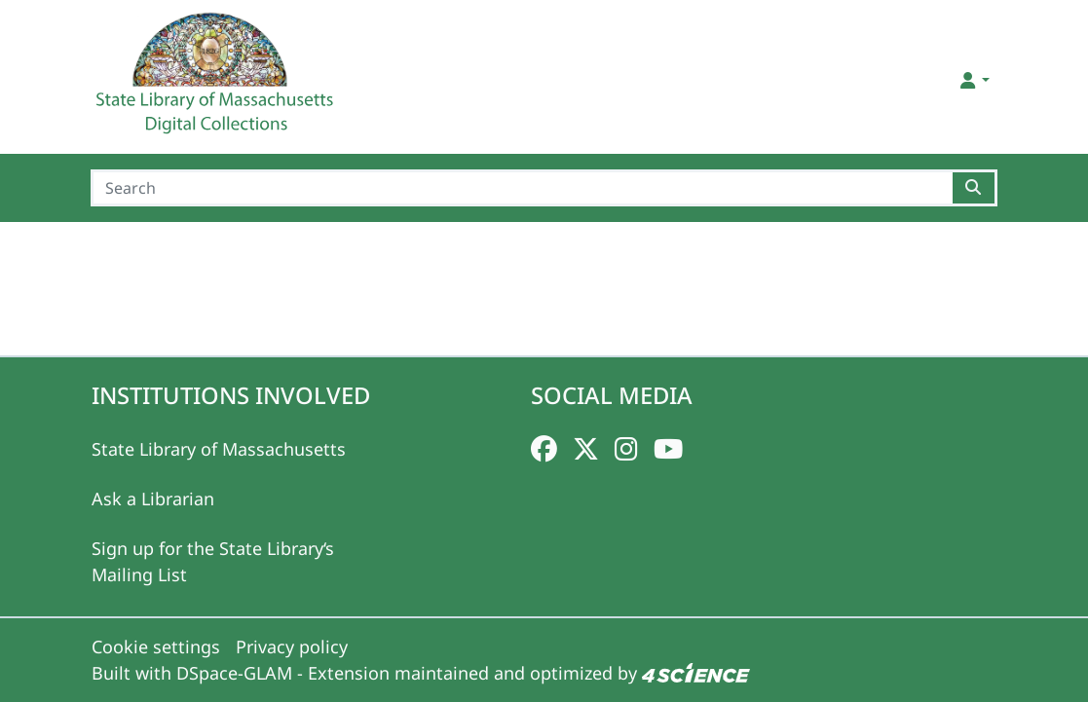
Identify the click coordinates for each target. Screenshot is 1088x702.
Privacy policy (292, 646)
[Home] (217, 81)
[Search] (521, 187)
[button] (972, 80)
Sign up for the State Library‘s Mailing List (213, 561)
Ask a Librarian (153, 498)
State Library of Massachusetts (219, 449)
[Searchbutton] (974, 187)
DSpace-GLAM (234, 672)
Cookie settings (156, 646)
